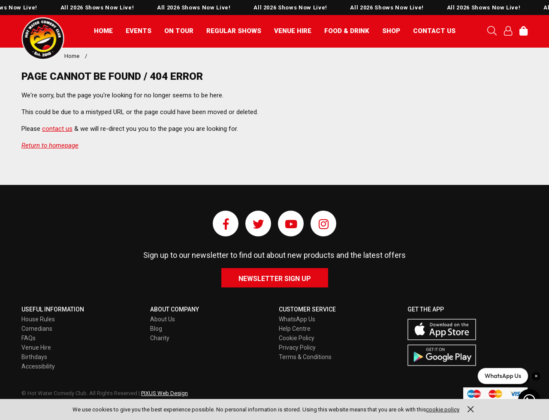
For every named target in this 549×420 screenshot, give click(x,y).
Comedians (36, 328)
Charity (159, 338)
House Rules (38, 319)
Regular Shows (233, 31)
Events (138, 31)
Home (103, 31)
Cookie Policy (296, 338)
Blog (156, 328)
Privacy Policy (297, 347)
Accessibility (38, 366)
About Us (162, 319)
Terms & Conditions (305, 357)
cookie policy (442, 409)
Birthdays (34, 357)
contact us (57, 129)
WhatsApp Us (297, 319)
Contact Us (434, 31)
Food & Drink (346, 31)
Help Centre (295, 328)
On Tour (178, 31)
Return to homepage (49, 145)
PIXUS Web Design (164, 393)
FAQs (28, 338)
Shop (391, 31)
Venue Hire (292, 31)
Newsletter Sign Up (274, 279)
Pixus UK (43, 38)
